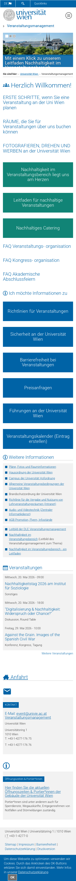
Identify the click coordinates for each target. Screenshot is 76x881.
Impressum (26, 844)
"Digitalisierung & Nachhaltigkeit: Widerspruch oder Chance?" (32, 611)
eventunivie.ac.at (31, 714)
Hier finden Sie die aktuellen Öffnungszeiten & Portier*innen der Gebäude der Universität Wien (33, 792)
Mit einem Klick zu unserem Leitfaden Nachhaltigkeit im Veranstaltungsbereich (33, 63)
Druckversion (46, 849)
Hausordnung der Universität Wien (31, 472)
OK (12, 877)
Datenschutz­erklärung (20, 849)
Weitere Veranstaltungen (57, 653)
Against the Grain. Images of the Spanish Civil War (32, 636)
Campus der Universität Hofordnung (32, 478)
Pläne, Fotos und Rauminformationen (32, 467)
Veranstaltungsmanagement (30, 26)
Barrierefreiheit (46, 844)
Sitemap (10, 844)
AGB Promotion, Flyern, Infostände (30, 520)
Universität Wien (29, 73)
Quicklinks (40, 3)
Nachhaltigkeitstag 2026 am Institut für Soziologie (35, 585)
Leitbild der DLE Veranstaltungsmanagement (37, 529)
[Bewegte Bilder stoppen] (14, 36)
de (8, 3)
